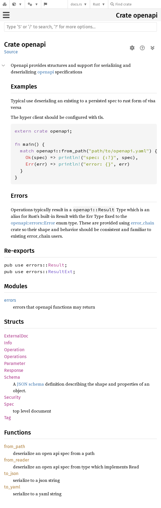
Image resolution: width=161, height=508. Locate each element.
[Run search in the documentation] (80, 27)
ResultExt (60, 271)
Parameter (14, 363)
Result (56, 265)
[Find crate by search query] (138, 4)
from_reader (16, 460)
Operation (14, 349)
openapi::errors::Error (33, 223)
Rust (96, 4)
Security (12, 397)
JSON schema (30, 384)
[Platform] (33, 4)
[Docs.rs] (4, 4)
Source (11, 51)
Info (8, 342)
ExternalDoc (16, 336)
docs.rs (76, 4)
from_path (14, 446)
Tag (7, 417)
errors (10, 300)
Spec (9, 404)
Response (13, 370)
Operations (15, 356)
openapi (145, 15)
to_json (11, 473)
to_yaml (12, 487)
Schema (12, 377)
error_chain (142, 223)
